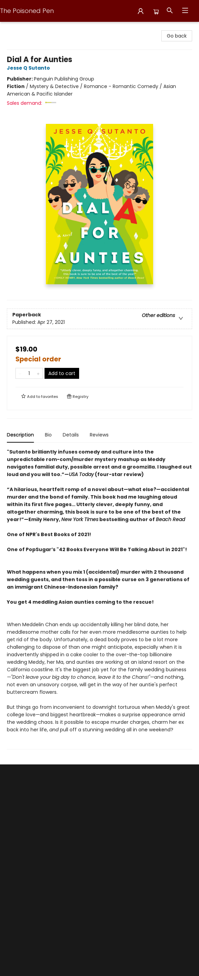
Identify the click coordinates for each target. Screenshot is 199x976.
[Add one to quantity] (38, 373)
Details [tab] (71, 434)
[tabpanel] (99, 598)
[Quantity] (29, 373)
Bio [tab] (48, 434)
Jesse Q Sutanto (29, 67)
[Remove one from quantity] (20, 373)
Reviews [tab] (99, 434)
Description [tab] (20, 434)
